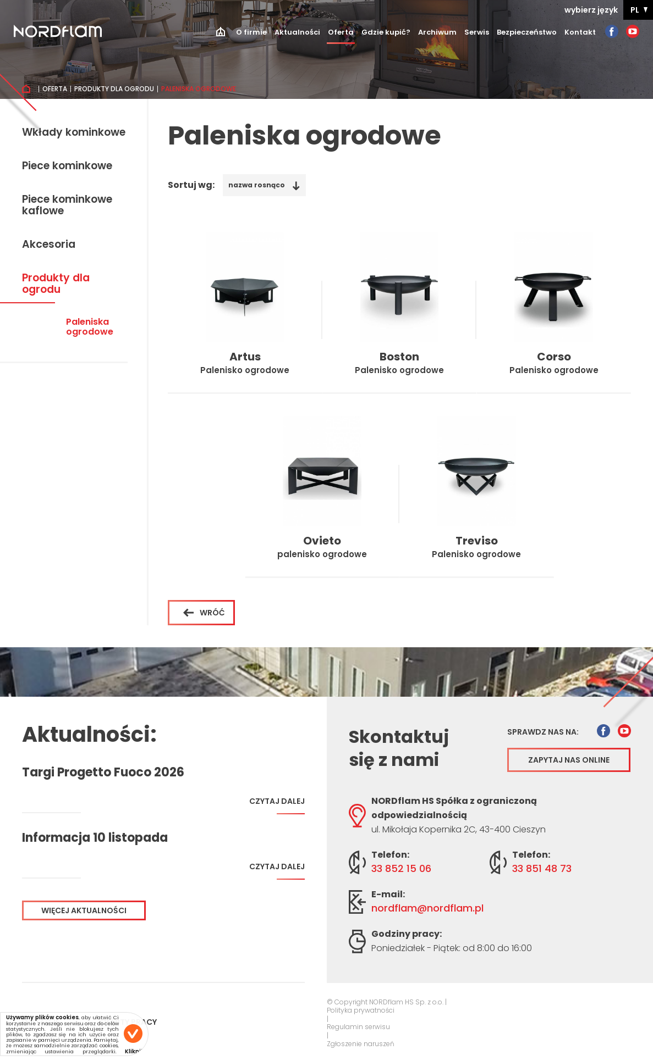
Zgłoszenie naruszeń (360, 1044)
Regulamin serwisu (358, 1027)
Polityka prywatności (360, 1010)
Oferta (341, 32)
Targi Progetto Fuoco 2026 (103, 772)
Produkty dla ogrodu (114, 89)
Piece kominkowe (67, 166)
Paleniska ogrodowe (89, 327)
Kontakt (580, 32)
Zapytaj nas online (569, 759)
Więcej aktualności (84, 910)
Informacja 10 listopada (95, 838)
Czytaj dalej (277, 805)
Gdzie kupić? (385, 32)
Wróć (204, 612)
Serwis (476, 32)
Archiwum (437, 32)
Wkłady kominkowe (73, 133)
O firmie (251, 32)
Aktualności (297, 32)
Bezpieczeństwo (527, 32)
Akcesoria (48, 245)
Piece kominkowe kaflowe (67, 205)
